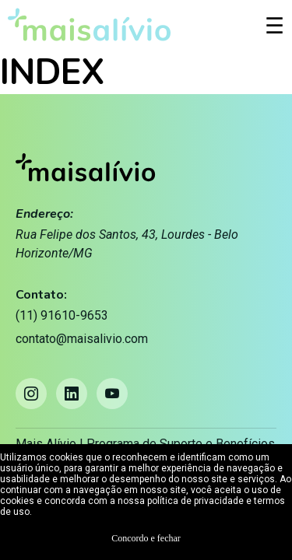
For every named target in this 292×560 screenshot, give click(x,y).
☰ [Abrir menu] (274, 26)
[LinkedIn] (71, 393)
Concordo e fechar (146, 538)
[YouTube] (112, 393)
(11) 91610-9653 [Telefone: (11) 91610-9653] (62, 315)
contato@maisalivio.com (82, 338)
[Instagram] (31, 393)
